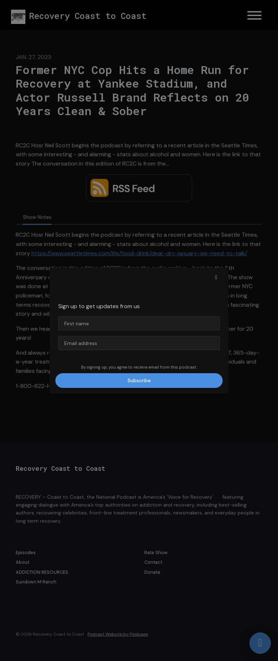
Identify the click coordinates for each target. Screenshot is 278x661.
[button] (216, 277)
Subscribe (139, 380)
